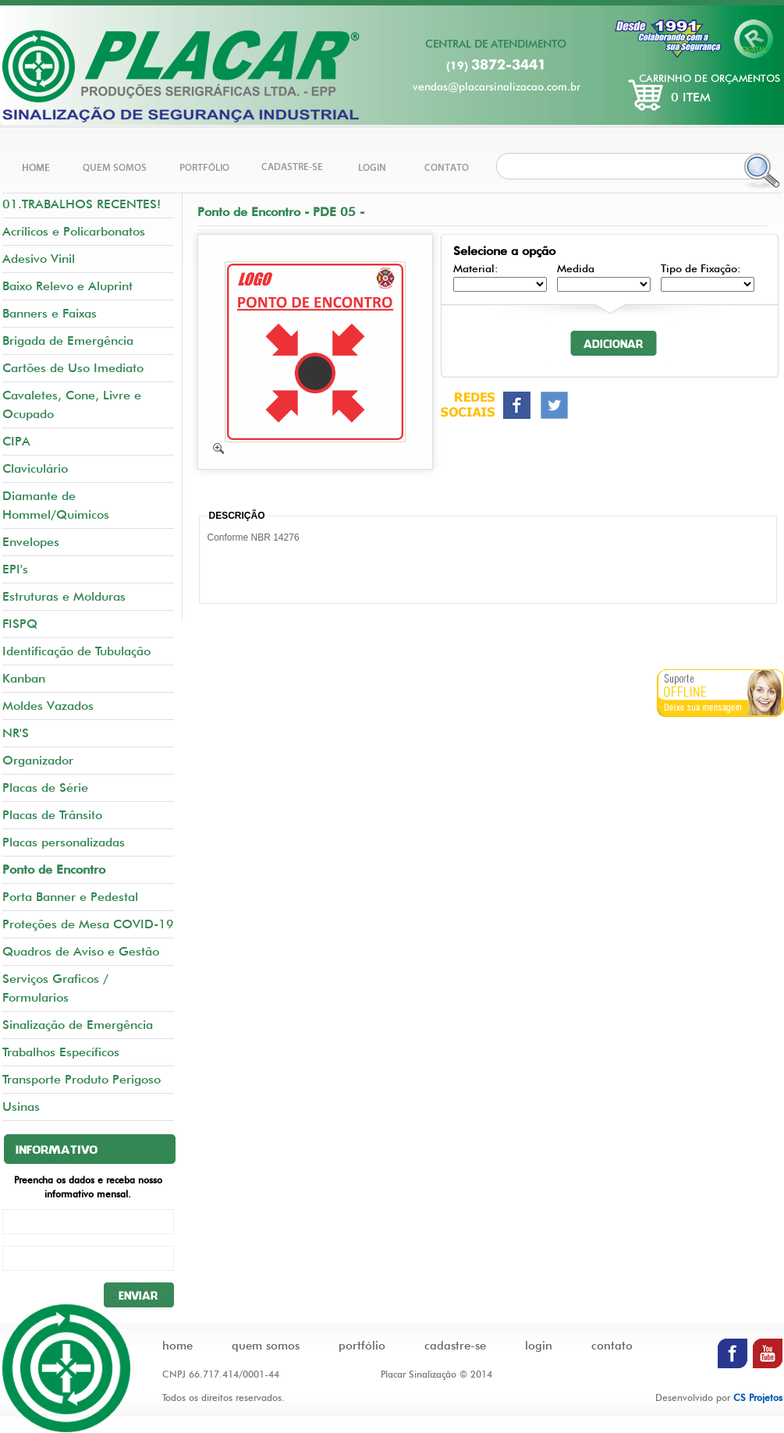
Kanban (23, 678)
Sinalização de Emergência (77, 1024)
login (538, 1346)
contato (612, 1346)
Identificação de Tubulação (76, 651)
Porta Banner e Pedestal (70, 896)
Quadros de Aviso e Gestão (80, 951)
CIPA (16, 441)
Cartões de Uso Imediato (73, 367)
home (177, 1346)
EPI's (15, 569)
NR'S (15, 732)
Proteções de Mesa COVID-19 (88, 924)
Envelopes (30, 541)
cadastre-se (455, 1346)
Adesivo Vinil (38, 258)
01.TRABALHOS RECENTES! (81, 204)
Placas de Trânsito (52, 814)
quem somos (266, 1346)
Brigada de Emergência (67, 340)
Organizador (37, 760)
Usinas (21, 1106)
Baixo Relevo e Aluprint (67, 285)
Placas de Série (45, 787)
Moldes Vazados (48, 705)
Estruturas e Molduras (64, 596)
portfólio (362, 1346)
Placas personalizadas (63, 842)
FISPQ (19, 623)
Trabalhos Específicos (60, 1052)
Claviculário (35, 468)
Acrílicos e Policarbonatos (73, 231)
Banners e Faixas (49, 313)
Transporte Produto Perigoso (81, 1079)
